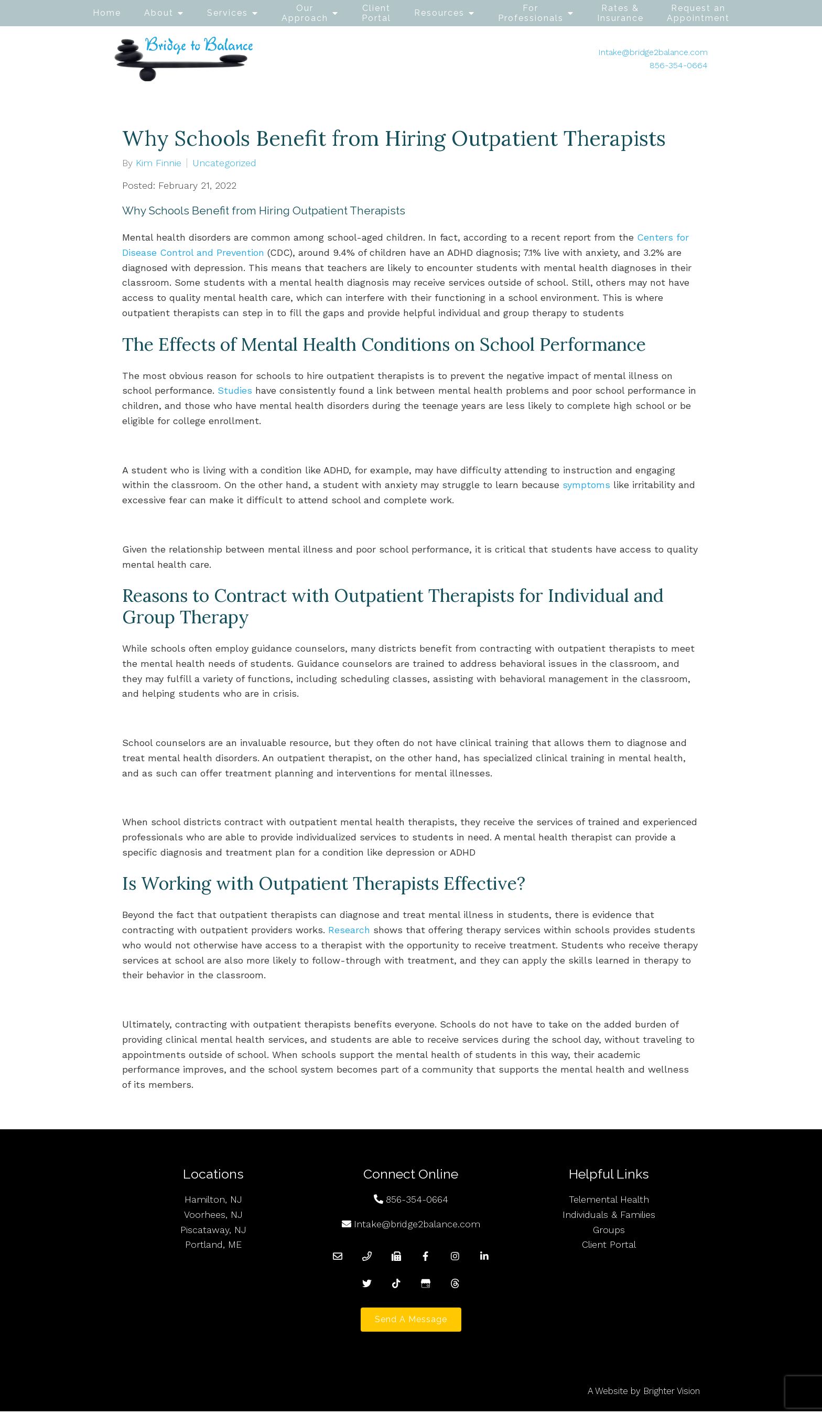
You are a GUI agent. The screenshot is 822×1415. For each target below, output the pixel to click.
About (159, 13)
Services (227, 13)
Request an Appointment (698, 13)
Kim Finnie (158, 163)
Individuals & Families (609, 1214)
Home (107, 13)
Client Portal (376, 13)
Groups (609, 1229)
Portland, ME (213, 1244)
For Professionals (531, 13)
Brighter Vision (671, 1394)
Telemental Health (609, 1199)
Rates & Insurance (620, 13)
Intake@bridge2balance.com (653, 52)
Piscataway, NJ (213, 1229)
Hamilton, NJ (213, 1199)
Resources (439, 13)
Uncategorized (224, 163)
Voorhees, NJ (213, 1214)
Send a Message (411, 1321)
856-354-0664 (679, 65)
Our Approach (305, 13)
